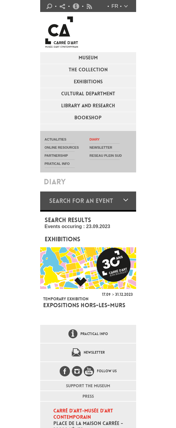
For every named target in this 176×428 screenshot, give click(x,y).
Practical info (76, 6)
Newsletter (94, 352)
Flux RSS (89, 6)
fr (115, 6)
